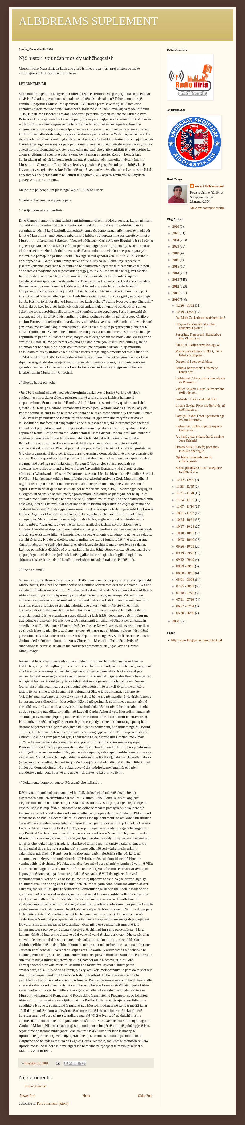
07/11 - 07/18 (185, 599)
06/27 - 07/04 (185, 606)
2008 (176, 621)
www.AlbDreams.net (209, 186)
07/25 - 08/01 (185, 586)
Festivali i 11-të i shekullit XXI (196, 399)
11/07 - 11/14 (185, 506)
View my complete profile (207, 208)
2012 (176, 286)
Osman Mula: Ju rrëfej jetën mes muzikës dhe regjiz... (197, 449)
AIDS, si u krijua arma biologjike (198, 345)
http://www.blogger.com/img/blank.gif (197, 640)
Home (87, 1096)
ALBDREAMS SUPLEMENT (88, 21)
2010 (176, 299)
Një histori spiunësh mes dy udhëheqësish (194, 459)
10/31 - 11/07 (185, 513)
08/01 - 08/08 (185, 579)
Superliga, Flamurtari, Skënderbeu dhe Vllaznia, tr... (198, 336)
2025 (176, 233)
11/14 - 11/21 (185, 500)
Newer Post (27, 1096)
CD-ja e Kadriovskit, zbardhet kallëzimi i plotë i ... (195, 326)
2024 (176, 240)
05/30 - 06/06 (185, 613)
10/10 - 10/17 (185, 533)
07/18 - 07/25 (185, 593)
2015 (176, 266)
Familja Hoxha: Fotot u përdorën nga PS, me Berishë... (200, 418)
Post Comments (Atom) (52, 1103)
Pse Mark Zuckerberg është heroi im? (200, 317)
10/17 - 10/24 (185, 526)
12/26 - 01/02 (185, 305)
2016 (176, 260)
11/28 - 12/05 (185, 486)
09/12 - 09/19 (185, 559)
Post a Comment (36, 1086)
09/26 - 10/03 (185, 546)
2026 (176, 226)
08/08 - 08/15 (185, 573)
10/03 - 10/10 (185, 539)
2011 (176, 293)
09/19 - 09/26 (185, 553)
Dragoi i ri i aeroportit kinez (194, 361)
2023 (176, 246)
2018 (176, 253)
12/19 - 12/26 (185, 312)
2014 (176, 273)
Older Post (145, 1096)
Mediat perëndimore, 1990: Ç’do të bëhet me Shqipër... (199, 353)
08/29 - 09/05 (185, 566)
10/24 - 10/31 (185, 520)
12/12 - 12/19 (185, 480)
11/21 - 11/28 (185, 493)
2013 (176, 279)
